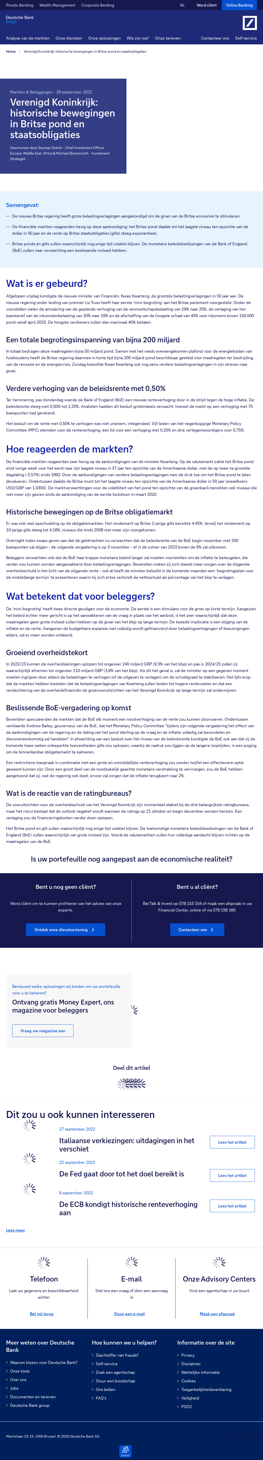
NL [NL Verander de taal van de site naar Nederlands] (182, 5)
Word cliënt (207, 5)
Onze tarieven (168, 38)
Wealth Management (57, 5)
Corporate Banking (97, 5)
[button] (69, 38)
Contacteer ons (215, 38)
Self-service (246, 38)
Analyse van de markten (28, 38)
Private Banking (19, 5)
